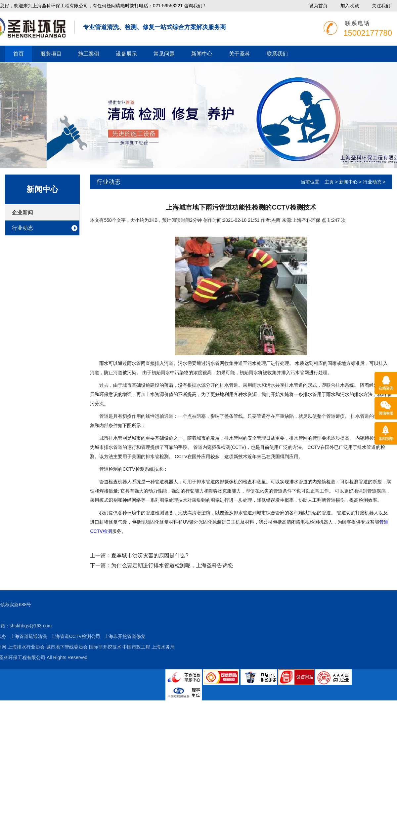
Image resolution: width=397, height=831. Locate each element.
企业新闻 (22, 212)
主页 (329, 181)
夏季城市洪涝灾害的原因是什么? (149, 555)
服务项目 (51, 54)
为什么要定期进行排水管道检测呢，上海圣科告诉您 (172, 565)
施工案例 (88, 54)
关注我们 (381, 5)
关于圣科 (239, 54)
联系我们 (277, 54)
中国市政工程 (46, 647)
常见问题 (164, 54)
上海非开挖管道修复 (34, 636)
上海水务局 (72, 647)
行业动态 (22, 228)
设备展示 (126, 54)
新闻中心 (201, 54)
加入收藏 (349, 5)
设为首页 (318, 5)
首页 (18, 54)
